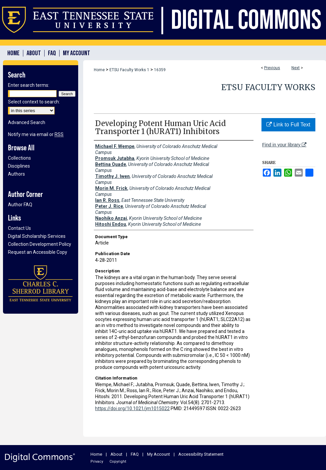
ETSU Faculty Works (268, 87)
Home (99, 70)
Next (295, 68)
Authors (16, 174)
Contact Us (19, 228)
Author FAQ (20, 204)
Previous (272, 68)
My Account (158, 454)
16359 (160, 70)
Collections (19, 158)
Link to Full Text (288, 124)
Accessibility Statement (201, 454)
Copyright (117, 461)
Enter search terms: (28, 85)
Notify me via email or (36, 134)
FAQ (135, 454)
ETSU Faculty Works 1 (129, 70)
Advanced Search (26, 122)
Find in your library (284, 144)
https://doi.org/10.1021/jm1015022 (132, 408)
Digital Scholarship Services (37, 236)
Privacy (96, 461)
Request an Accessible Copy (37, 252)
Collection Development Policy (39, 244)
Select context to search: (34, 101)
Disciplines (19, 166)
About (116, 454)
